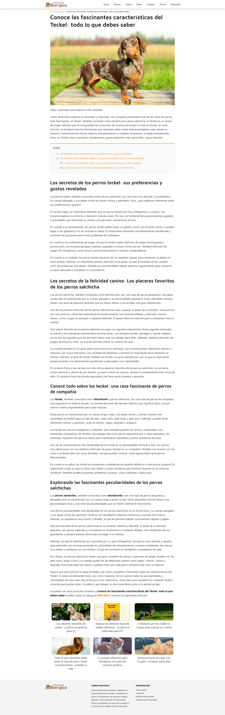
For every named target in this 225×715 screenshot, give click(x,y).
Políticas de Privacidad (146, 699)
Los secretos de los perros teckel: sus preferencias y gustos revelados (96, 153)
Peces (163, 4)
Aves (139, 4)
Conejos (151, 4)
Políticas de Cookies (145, 696)
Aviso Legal (141, 690)
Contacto (140, 693)
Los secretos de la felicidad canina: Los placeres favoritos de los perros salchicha (102, 158)
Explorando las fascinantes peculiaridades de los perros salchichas (99, 167)
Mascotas (176, 4)
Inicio (106, 4)
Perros (117, 4)
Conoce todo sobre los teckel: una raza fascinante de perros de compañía (103, 163)
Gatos (129, 4)
